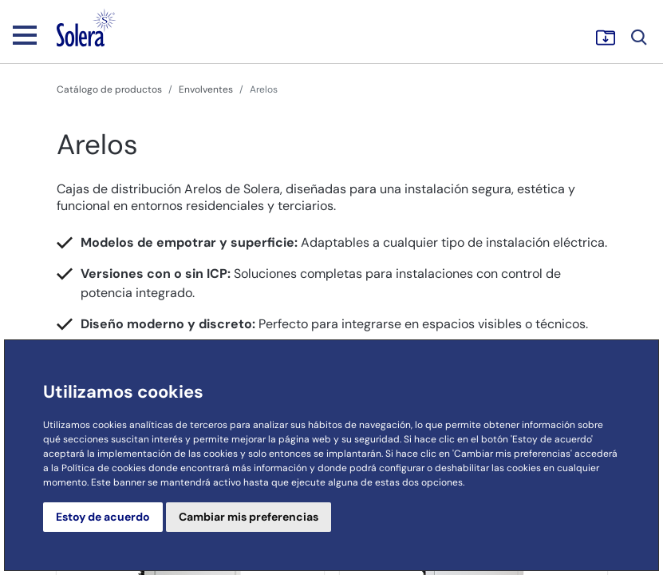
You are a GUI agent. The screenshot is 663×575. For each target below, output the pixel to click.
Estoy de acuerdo (103, 517)
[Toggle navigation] (24, 34)
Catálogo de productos (109, 89)
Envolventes (206, 89)
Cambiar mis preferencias (248, 517)
